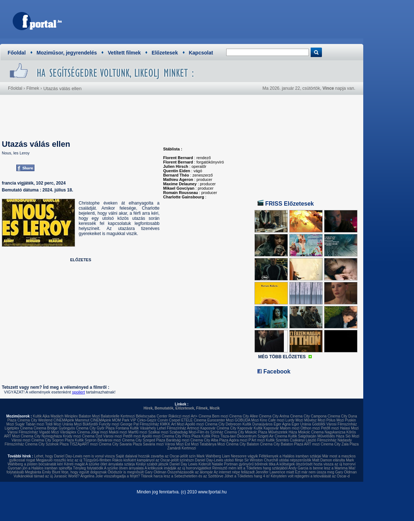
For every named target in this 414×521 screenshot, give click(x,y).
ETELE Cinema (193, 420)
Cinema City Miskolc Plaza (245, 432)
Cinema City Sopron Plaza (52, 440)
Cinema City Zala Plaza (340, 444)
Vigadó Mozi (49, 432)
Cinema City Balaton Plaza (281, 444)
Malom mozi (289, 428)
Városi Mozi (174, 444)
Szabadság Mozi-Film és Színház (196, 432)
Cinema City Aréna (274, 416)
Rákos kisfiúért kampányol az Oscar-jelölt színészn (153, 460)
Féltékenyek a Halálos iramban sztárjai (290, 456)
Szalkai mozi (158, 432)
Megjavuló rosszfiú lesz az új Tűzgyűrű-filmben (73, 460)
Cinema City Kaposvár (234, 428)
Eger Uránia (301, 424)
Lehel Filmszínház (171, 428)
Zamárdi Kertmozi (181, 448)
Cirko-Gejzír (146, 420)
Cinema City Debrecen (223, 424)
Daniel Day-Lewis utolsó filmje (219, 460)
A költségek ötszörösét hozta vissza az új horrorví (316, 464)
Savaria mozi (153, 444)
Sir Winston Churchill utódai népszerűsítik (277, 460)
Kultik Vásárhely (143, 428)
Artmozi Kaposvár (201, 428)
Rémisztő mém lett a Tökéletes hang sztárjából (249, 468)
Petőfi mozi (330, 428)
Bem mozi (220, 416)
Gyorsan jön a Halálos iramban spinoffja (40, 468)
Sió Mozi (352, 436)
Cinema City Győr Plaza (95, 428)
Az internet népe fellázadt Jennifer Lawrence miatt (254, 472)
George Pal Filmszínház (139, 424)
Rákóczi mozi (179, 416)
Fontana (122, 428)
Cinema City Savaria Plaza (120, 444)
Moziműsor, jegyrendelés (67, 53)
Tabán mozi (35, 424)
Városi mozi (112, 436)
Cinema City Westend (35, 420)
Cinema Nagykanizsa (328, 432)
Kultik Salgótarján (302, 436)
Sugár (20, 424)
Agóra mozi (238, 440)
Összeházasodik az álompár (190, 472)
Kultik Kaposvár (266, 428)
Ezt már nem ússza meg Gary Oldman (326, 472)
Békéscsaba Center (151, 416)
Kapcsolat (201, 53)
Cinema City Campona (308, 416)
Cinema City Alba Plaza (209, 440)
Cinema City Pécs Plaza (181, 436)
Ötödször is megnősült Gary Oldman (137, 472)
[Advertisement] (227, 20)
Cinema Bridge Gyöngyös (54, 428)
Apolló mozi (194, 424)
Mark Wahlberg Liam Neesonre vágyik (227, 456)
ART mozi (312, 444)
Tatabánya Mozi (212, 444)
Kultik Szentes (277, 440)
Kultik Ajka (41, 416)
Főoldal (17, 53)
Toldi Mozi (53, 424)
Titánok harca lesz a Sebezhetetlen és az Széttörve (182, 476)
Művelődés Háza (330, 436)
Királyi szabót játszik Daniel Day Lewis (167, 464)
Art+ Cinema (201, 416)
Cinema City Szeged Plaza (143, 440)
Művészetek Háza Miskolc (289, 432)
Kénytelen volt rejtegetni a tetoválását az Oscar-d (310, 476)
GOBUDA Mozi (247, 420)
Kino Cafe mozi (272, 420)
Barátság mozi (177, 440)
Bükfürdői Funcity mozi (101, 424)
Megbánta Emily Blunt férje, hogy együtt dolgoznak (66, 472)
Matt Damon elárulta (328, 460)
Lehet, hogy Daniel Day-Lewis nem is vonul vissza (74, 456)
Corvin (162, 420)
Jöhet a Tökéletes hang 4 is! (247, 476)
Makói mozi (118, 432)
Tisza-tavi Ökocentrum (238, 436)
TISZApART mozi (84, 444)
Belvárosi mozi (109, 440)
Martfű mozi (137, 432)
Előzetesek (165, 53)
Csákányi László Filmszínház (313, 440)
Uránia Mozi (72, 424)
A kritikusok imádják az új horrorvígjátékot (178, 468)
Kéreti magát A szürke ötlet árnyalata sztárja (99, 464)
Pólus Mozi (335, 420)
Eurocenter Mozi (220, 420)
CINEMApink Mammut (71, 420)
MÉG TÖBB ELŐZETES (282, 356)
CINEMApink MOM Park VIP (113, 420)
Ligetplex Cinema (19, 428)
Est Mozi (192, 444)
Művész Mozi (314, 420)
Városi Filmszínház (22, 432)
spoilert (78, 392)
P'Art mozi (256, 440)
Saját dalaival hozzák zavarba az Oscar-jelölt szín (155, 456)
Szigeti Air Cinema (272, 436)
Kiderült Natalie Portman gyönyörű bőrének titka (237, 464)
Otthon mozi (310, 428)
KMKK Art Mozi (172, 424)
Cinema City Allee (243, 416)
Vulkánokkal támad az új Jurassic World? (46, 476)
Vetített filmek (124, 53)
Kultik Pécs (210, 436)
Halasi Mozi (349, 428)
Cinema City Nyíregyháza (41, 436)
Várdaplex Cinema (75, 432)
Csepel (174, 420)
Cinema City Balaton (242, 444)
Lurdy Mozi (294, 420)
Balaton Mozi (89, 416)
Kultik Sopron (85, 440)
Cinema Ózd (92, 436)
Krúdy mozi (72, 436)
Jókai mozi (99, 432)
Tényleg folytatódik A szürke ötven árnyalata (108, 468)
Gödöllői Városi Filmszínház (334, 424)
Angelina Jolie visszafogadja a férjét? (110, 476)
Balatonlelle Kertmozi (118, 416)
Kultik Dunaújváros (258, 424)
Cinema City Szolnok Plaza (47, 444)
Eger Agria (282, 424)
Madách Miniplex (64, 416)
